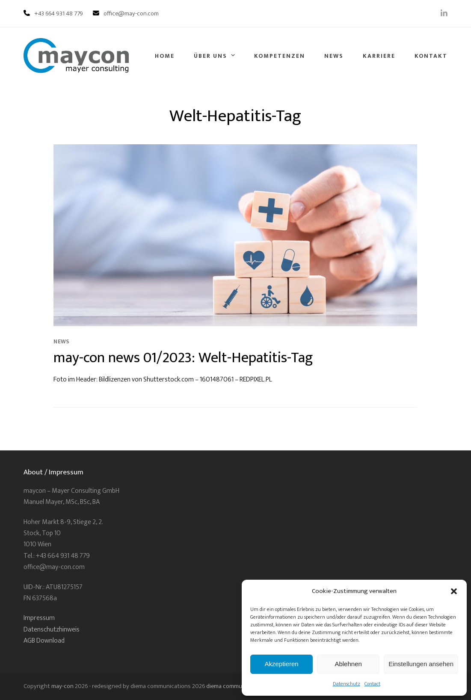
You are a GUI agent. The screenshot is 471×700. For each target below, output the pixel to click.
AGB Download (44, 640)
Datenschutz (346, 683)
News (61, 341)
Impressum (39, 618)
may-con (62, 686)
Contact (372, 683)
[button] (454, 591)
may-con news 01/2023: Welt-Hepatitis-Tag (183, 358)
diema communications (236, 686)
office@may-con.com (131, 14)
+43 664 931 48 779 (58, 14)
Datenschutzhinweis (52, 629)
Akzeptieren (281, 663)
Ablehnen (348, 663)
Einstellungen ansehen (420, 663)
